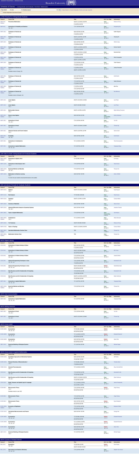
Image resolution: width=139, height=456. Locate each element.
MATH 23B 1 (3, 120)
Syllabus (2, 23)
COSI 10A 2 (3, 250)
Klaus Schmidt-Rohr (118, 367)
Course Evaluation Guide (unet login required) (81, 10)
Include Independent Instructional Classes (12, 12)
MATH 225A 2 (3, 203)
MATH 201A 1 (3, 189)
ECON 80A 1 (3, 387)
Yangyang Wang (117, 146)
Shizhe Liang (117, 42)
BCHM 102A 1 (3, 356)
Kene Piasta (116, 444)
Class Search (65, 10)
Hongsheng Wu (117, 26)
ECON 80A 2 (3, 396)
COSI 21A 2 (3, 276)
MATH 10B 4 (3, 91)
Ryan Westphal (117, 401)
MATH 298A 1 (3, 230)
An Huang (116, 158)
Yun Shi (115, 120)
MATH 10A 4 (3, 47)
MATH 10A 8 (3, 62)
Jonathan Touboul (118, 207)
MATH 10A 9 (3, 67)
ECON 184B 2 (3, 334)
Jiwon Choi (116, 339)
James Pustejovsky (118, 382)
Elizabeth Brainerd (118, 329)
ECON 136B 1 (3, 406)
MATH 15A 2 (3, 105)
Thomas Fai (116, 168)
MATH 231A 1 (3, 207)
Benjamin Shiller (117, 406)
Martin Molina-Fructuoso (119, 110)
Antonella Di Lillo (117, 260)
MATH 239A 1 (3, 217)
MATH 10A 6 (3, 57)
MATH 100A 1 (3, 158)
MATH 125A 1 (3, 174)
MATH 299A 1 (3, 234)
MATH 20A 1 (3, 110)
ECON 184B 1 (3, 329)
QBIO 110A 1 (3, 344)
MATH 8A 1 (2, 26)
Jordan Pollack (117, 245)
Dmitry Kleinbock (117, 115)
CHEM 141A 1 (3, 367)
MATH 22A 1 (3, 115)
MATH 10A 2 (3, 36)
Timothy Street (117, 362)
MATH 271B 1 (3, 226)
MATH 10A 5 (3, 52)
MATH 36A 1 (3, 135)
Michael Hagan (117, 344)
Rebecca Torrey (117, 21)
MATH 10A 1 (3, 31)
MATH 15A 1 (3, 99)
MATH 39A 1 (3, 141)
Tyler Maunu (116, 212)
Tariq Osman (116, 163)
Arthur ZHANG (117, 174)
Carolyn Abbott (117, 198)
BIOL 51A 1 (3, 444)
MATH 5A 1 (2, 21)
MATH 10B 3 (3, 86)
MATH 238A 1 (3, 212)
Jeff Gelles (116, 356)
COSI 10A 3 (3, 255)
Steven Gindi (116, 130)
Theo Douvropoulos (118, 141)
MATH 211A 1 (3, 194)
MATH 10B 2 (3, 81)
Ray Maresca (117, 91)
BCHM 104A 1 (3, 362)
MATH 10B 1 (3, 76)
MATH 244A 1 (3, 222)
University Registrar (7, 0)
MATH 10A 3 (3, 42)
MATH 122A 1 (3, 168)
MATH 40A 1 (3, 146)
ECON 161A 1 (3, 411)
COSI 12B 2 (3, 265)
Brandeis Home (19, 0)
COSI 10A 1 (3, 245)
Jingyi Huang (117, 387)
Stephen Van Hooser (118, 449)
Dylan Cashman (117, 276)
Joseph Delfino (117, 255)
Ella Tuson (116, 250)
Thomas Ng (116, 125)
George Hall (116, 411)
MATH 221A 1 (3, 198)
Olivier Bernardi (117, 217)
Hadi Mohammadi (118, 265)
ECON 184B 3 (3, 339)
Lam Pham (116, 99)
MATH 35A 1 (3, 130)
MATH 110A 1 (3, 163)
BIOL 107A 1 (3, 449)
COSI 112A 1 (3, 382)
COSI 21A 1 (3, 270)
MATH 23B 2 (3, 125)
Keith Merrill (116, 76)
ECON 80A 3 (3, 401)
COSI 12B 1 (3, 260)
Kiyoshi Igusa (117, 189)
